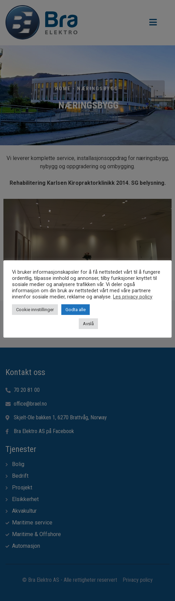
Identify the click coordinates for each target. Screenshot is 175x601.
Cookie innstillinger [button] (35, 309)
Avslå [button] (88, 323)
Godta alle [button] (75, 309)
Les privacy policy (132, 297)
